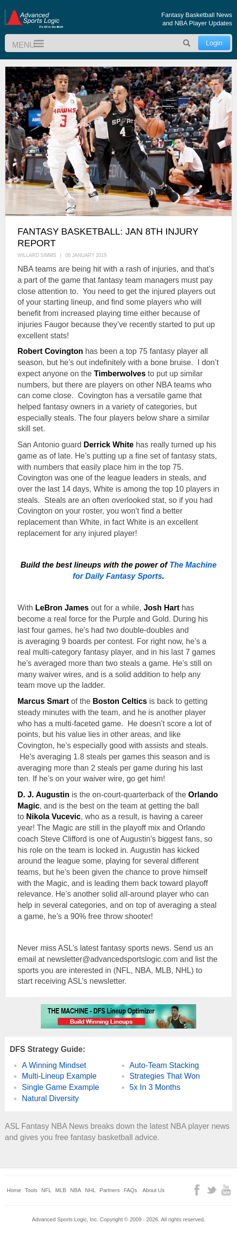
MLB (61, 1190)
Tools (31, 1190)
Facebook (197, 1190)
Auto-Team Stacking (164, 1065)
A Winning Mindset (54, 1065)
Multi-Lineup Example (59, 1076)
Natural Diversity (50, 1098)
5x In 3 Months (155, 1087)
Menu (34, 44)
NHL (90, 1190)
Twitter (211, 1190)
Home (14, 1190)
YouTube (226, 1190)
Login (214, 43)
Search (187, 43)
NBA (75, 1190)
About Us (154, 1190)
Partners (110, 1190)
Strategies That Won (165, 1076)
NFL (46, 1190)
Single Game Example (60, 1087)
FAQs (130, 1190)
